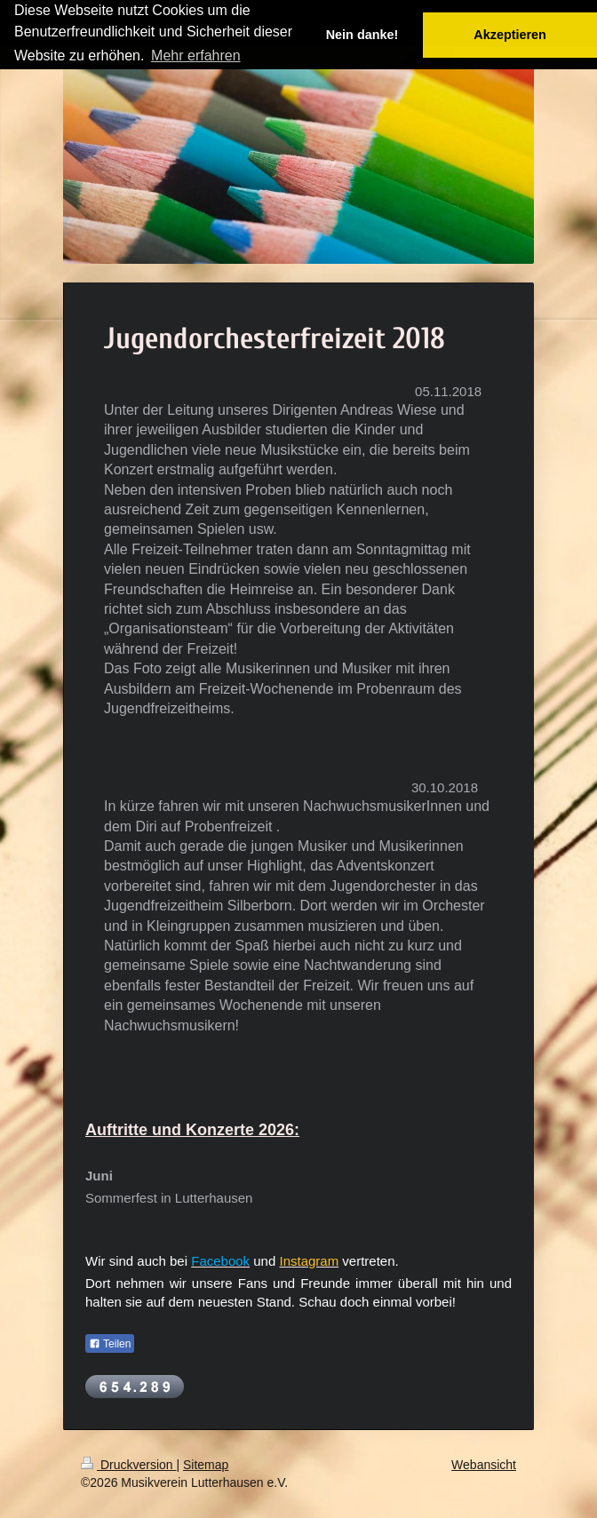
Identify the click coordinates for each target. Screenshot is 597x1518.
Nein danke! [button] (362, 35)
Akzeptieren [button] (510, 35)
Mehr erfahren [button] (196, 55)
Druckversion (128, 1465)
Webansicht (483, 1465)
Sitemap (205, 1465)
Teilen (110, 1344)
